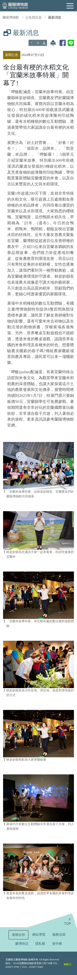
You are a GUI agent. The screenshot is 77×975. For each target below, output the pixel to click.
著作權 (57, 943)
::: (1, 31)
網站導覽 (38, 934)
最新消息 (54, 17)
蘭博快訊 (21, 943)
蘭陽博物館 (10, 17)
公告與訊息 (33, 17)
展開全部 (18, 934)
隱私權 (40, 943)
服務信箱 (59, 934)
